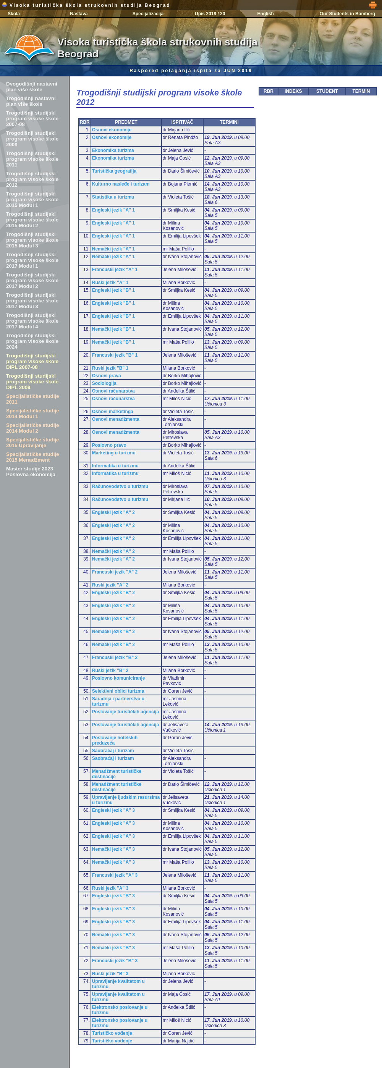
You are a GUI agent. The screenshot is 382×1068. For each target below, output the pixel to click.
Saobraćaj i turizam (113, 750)
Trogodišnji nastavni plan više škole (31, 101)
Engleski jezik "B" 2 (113, 592)
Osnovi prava (106, 375)
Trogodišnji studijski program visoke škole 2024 (32, 341)
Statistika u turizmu (113, 197)
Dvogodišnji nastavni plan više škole (31, 86)
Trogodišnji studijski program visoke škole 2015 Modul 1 (32, 199)
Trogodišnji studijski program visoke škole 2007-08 (32, 118)
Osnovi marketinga (112, 411)
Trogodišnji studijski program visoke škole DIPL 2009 (32, 381)
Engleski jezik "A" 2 (113, 512)
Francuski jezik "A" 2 (115, 572)
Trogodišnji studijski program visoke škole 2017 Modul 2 (32, 280)
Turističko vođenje (112, 1033)
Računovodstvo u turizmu (120, 486)
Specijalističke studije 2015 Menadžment (32, 457)
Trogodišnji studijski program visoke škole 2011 (32, 159)
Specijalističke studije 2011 (32, 399)
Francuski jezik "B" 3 (115, 960)
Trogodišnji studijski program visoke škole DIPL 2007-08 (32, 361)
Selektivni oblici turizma (118, 691)
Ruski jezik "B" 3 (110, 973)
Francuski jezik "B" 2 (115, 657)
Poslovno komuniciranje (118, 678)
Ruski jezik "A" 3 (110, 888)
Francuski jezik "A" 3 (115, 875)
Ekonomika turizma (113, 150)
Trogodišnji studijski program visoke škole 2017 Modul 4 (32, 321)
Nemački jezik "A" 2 (113, 551)
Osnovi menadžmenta (115, 419)
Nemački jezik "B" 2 (113, 631)
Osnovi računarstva (113, 391)
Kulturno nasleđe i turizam (121, 184)
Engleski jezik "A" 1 (113, 210)
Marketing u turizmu (114, 453)
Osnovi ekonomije (111, 129)
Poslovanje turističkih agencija (125, 711)
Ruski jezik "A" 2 (110, 585)
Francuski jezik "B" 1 (115, 355)
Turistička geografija (114, 171)
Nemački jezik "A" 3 (113, 849)
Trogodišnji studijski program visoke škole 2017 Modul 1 (32, 260)
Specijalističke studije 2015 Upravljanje (32, 442)
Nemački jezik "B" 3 (113, 934)
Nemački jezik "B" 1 (113, 329)
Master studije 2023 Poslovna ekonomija (30, 471)
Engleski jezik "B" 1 (113, 290)
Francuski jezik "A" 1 (115, 269)
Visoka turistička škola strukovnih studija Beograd (86, 5)
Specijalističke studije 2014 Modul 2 (32, 428)
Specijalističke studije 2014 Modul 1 (32, 413)
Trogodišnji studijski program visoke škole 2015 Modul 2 (32, 219)
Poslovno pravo (109, 445)
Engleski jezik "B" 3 (113, 895)
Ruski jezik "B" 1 (110, 368)
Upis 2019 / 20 (210, 13)
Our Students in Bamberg (347, 13)
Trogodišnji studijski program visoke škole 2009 (32, 138)
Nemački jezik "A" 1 (113, 249)
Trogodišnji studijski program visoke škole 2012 (32, 179)
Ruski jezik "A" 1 (110, 282)
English (265, 13)
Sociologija (104, 383)
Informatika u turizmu (115, 466)
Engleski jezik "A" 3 (113, 810)
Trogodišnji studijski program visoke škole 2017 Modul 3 (32, 300)
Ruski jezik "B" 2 (110, 670)
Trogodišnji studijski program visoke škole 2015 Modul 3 (32, 240)
